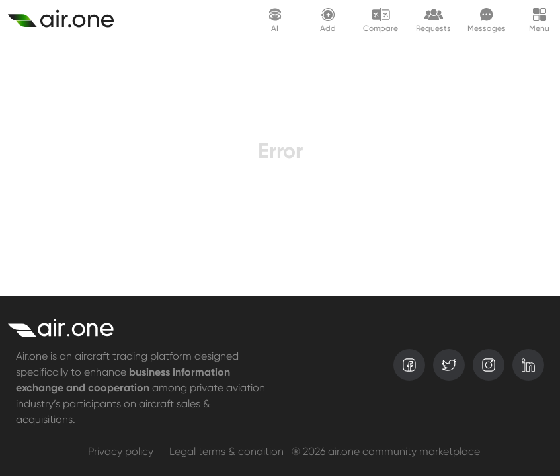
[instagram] (488, 365)
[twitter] (449, 365)
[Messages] (486, 19)
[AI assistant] (275, 19)
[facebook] (409, 365)
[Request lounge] (433, 19)
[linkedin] (528, 365)
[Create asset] (69, 20)
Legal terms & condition (226, 452)
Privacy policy (120, 452)
